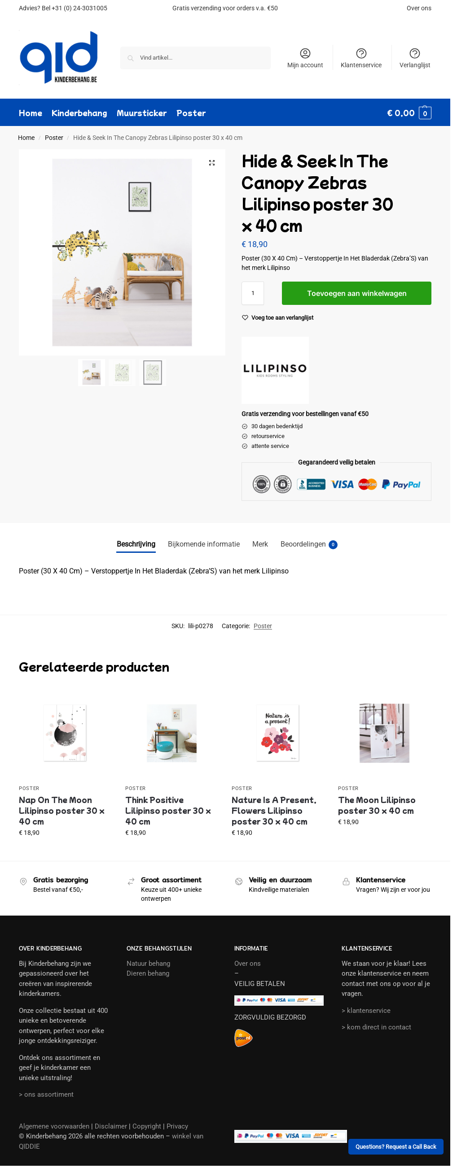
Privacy (177, 1126)
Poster (54, 137)
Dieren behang (148, 973)
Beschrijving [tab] (136, 544)
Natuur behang (148, 964)
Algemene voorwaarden (54, 1126)
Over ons (419, 8)
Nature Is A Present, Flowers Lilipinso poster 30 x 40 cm (274, 810)
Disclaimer (111, 1126)
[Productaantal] (253, 293)
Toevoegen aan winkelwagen (357, 293)
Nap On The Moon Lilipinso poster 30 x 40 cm (62, 810)
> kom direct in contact (376, 1027)
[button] (409, 112)
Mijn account (305, 58)
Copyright (146, 1126)
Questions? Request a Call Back (396, 1146)
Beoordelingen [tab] (309, 544)
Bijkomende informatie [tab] (204, 544)
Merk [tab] (260, 544)
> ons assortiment (46, 1094)
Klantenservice (361, 58)
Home (26, 137)
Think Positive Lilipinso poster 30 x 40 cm (168, 810)
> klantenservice (366, 1011)
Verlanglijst (415, 58)
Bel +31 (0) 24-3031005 (74, 8)
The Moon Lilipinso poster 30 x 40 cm (377, 805)
